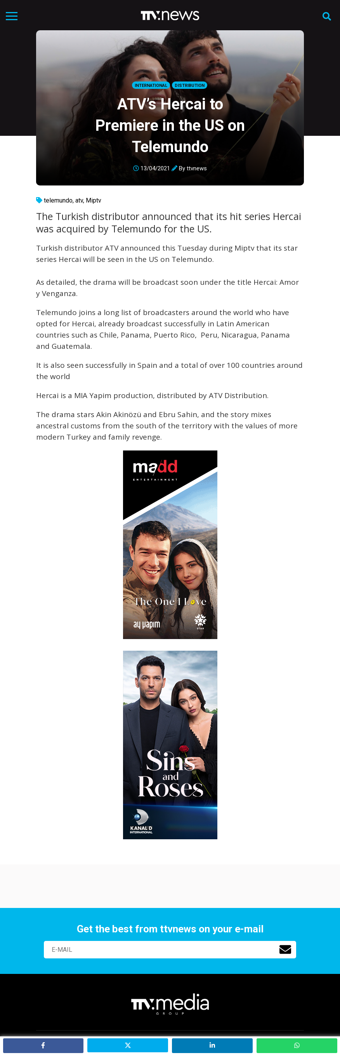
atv (79, 200)
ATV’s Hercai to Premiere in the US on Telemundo (170, 125)
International (151, 85)
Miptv (93, 200)
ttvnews (197, 168)
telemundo (58, 200)
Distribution (190, 85)
